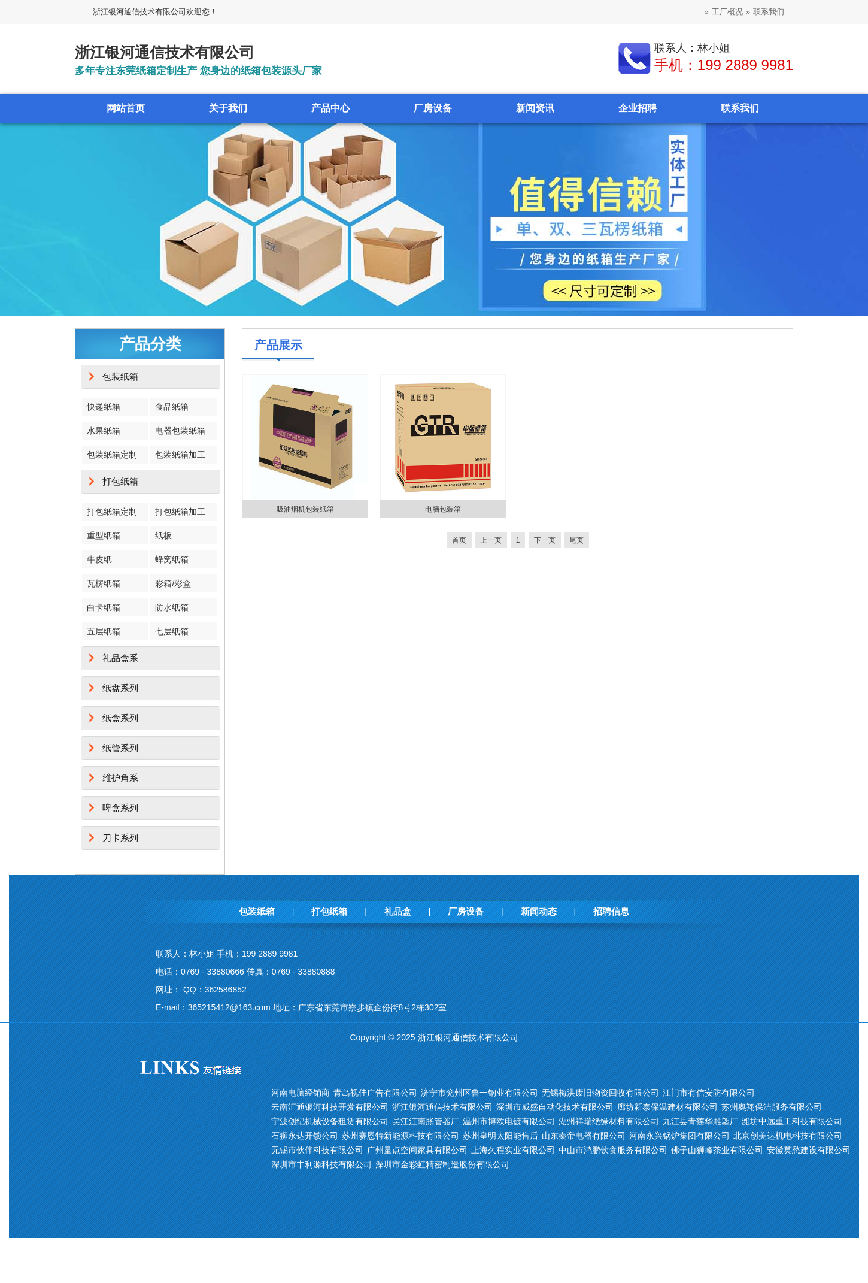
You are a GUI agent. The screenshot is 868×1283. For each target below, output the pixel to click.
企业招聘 (637, 108)
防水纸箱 (172, 607)
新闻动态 (539, 911)
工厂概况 (727, 11)
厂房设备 (433, 108)
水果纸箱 (103, 430)
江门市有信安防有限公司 (709, 1092)
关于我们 (228, 108)
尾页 (576, 540)
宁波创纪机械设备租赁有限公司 (330, 1121)
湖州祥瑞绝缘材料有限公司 (609, 1121)
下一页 (545, 540)
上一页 (491, 540)
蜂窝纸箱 (172, 559)
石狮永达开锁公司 (304, 1135)
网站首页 (126, 108)
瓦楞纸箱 (103, 583)
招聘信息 (611, 911)
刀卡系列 (120, 838)
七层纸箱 (172, 631)
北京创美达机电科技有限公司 (787, 1135)
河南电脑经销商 (300, 1092)
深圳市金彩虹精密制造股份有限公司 (442, 1164)
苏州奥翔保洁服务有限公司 (771, 1107)
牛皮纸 (99, 559)
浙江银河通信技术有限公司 (442, 1107)
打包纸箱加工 (180, 511)
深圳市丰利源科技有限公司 (321, 1164)
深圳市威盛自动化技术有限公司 (555, 1107)
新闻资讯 (535, 108)
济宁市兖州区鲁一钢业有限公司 (479, 1092)
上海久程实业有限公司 (513, 1150)
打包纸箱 (120, 481)
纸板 (163, 535)
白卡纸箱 (103, 607)
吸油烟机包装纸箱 (305, 509)
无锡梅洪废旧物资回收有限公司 (600, 1092)
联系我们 (768, 11)
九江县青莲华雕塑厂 (700, 1121)
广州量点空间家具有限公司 (417, 1150)
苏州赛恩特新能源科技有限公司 (400, 1135)
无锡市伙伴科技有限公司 (317, 1150)
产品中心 (330, 108)
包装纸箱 (120, 376)
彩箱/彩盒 (173, 583)
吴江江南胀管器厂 (425, 1121)
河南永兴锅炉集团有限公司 (679, 1135)
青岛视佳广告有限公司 (375, 1092)
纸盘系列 (120, 688)
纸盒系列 (120, 718)
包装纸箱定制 (112, 454)
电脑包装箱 (443, 509)
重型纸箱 (103, 535)
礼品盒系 (120, 658)
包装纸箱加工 (180, 454)
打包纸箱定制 (112, 511)
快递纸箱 (103, 406)
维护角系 (120, 778)
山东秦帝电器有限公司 (584, 1135)
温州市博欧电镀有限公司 (509, 1121)
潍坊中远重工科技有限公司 (792, 1121)
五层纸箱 (103, 631)
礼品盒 (397, 911)
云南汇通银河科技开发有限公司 (330, 1107)
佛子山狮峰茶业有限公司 (717, 1150)
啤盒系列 (120, 808)
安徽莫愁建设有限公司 (809, 1150)
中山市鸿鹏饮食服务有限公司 (613, 1150)
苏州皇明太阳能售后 (500, 1135)
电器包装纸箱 (180, 430)
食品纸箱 (172, 406)
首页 (459, 540)
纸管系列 (120, 748)
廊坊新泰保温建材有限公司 (667, 1107)
